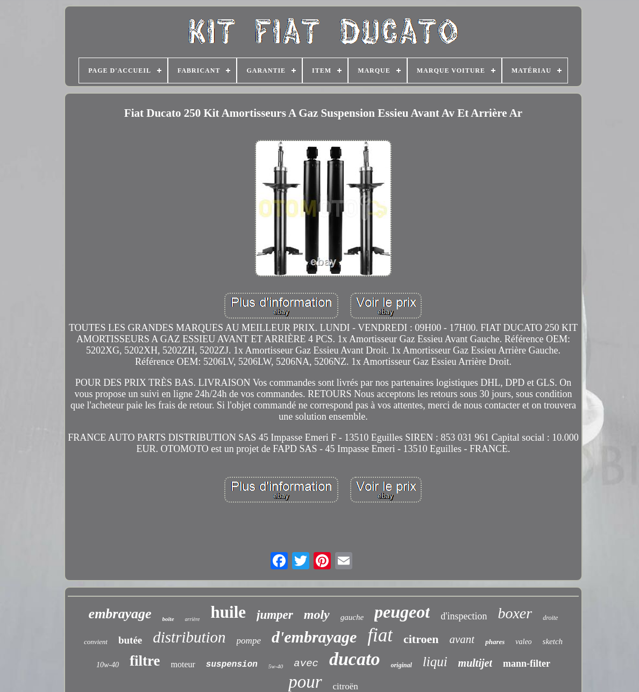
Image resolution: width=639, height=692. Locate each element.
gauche (352, 617)
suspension (232, 664)
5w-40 (275, 666)
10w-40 (107, 665)
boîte (168, 619)
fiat (380, 635)
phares (495, 642)
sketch (553, 641)
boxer (515, 613)
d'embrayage (314, 637)
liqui (435, 661)
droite (550, 618)
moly (317, 615)
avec (306, 663)
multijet (475, 663)
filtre (145, 661)
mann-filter (526, 663)
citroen (421, 639)
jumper (275, 615)
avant (462, 639)
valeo (523, 642)
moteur (183, 664)
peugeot (402, 612)
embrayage (120, 614)
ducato (354, 659)
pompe (249, 640)
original (400, 665)
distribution (189, 637)
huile (228, 612)
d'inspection (464, 616)
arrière (192, 619)
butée (130, 640)
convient (96, 642)
